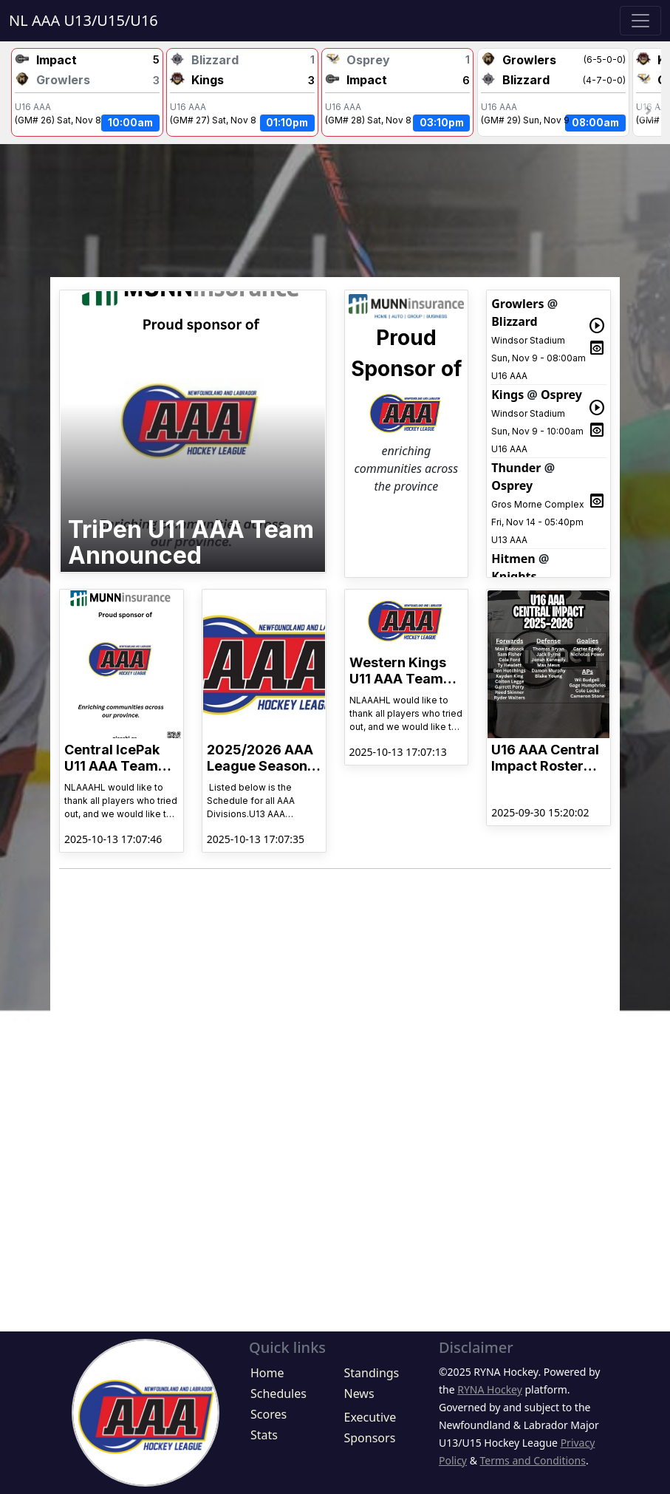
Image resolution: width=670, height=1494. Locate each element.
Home (267, 1373)
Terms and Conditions (533, 1460)
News (358, 1393)
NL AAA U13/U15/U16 (83, 20)
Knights (513, 576)
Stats (264, 1435)
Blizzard (514, 321)
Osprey (561, 394)
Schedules (278, 1393)
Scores (268, 1414)
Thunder (516, 468)
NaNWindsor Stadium (87, 92)
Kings (507, 394)
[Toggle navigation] (640, 20)
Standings (371, 1373)
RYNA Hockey (489, 1389)
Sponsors (369, 1438)
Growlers (517, 304)
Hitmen (513, 558)
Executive (369, 1417)
